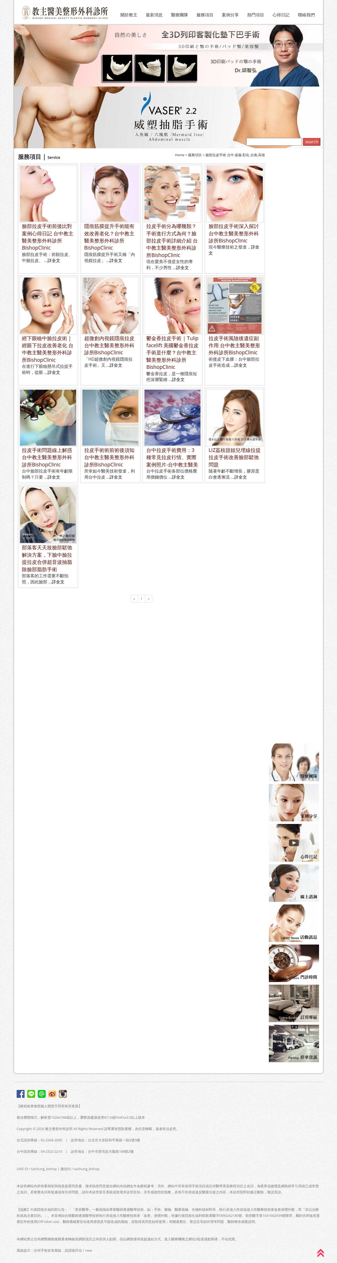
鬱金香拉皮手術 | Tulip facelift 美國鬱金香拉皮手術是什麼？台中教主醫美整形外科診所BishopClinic (172, 353)
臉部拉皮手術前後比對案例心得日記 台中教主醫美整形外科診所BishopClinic (47, 236)
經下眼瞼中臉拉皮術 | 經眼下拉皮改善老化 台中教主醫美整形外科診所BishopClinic (47, 349)
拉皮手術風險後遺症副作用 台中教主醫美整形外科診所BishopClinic (234, 345)
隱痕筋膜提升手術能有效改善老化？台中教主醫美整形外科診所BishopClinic (109, 236)
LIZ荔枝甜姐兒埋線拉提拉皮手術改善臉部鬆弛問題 (235, 457)
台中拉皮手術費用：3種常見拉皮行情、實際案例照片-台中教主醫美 (172, 457)
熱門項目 (255, 15)
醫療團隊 (179, 15)
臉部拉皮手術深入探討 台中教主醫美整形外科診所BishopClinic (234, 233)
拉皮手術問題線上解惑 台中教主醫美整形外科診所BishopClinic (47, 457)
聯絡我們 (306, 15)
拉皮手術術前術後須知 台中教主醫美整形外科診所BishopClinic (109, 457)
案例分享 (230, 15)
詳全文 (54, 260)
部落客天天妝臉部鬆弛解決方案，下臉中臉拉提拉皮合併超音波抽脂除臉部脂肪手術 (47, 558)
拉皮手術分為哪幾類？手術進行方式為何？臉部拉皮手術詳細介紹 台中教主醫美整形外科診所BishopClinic (172, 240)
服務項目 (204, 15)
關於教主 (128, 15)
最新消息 (154, 15)
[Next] (148, 599)
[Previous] (134, 599)
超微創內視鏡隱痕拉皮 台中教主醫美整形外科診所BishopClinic (109, 345)
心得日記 (281, 15)
